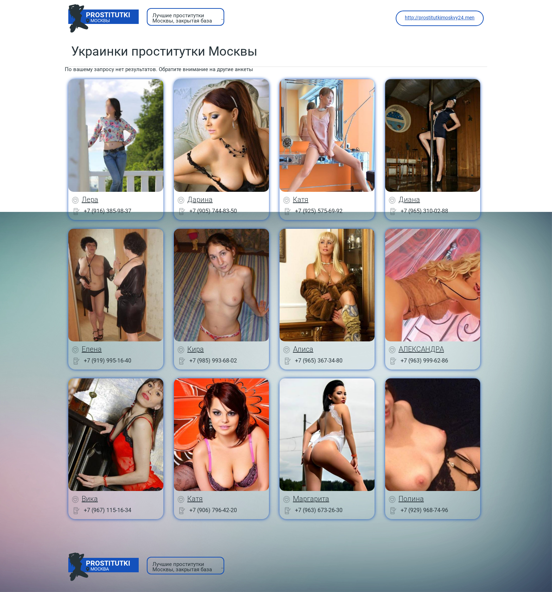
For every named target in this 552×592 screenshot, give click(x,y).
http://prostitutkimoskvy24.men (439, 17)
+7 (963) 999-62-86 (424, 360)
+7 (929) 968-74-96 (424, 510)
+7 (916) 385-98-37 (107, 211)
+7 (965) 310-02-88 (424, 211)
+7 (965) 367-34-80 (319, 360)
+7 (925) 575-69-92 (319, 211)
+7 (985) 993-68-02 (213, 360)
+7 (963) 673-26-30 (319, 510)
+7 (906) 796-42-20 (213, 510)
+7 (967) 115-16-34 (107, 510)
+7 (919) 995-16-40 (107, 360)
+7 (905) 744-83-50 (213, 211)
